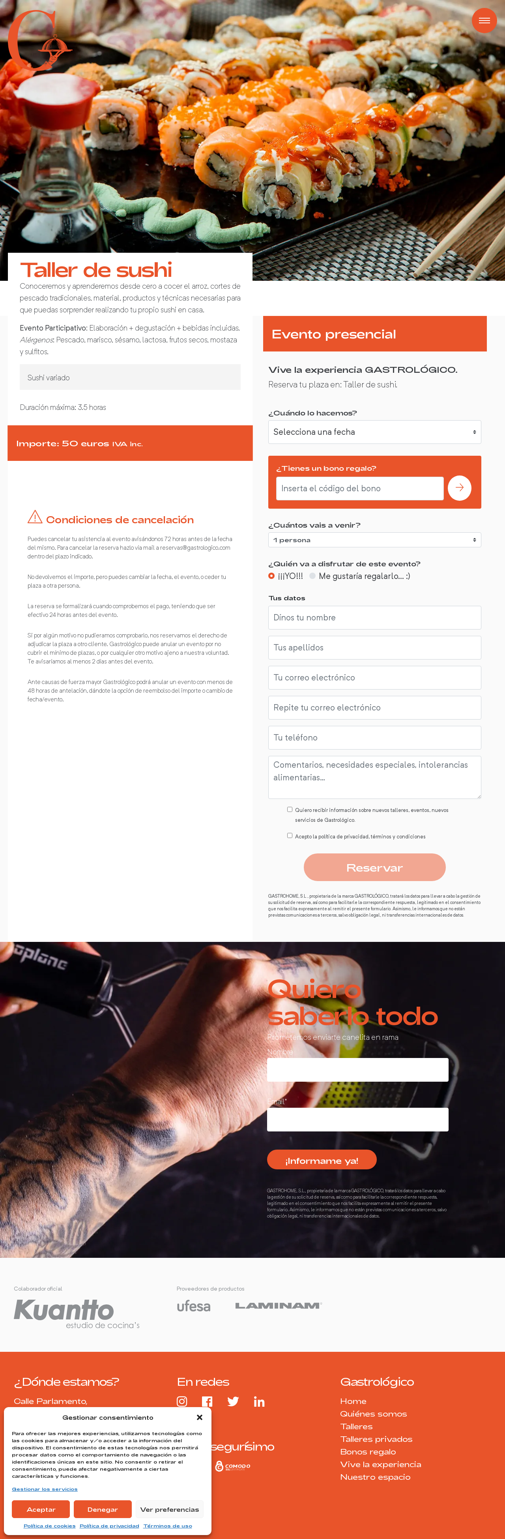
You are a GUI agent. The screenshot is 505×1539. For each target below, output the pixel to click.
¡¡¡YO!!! (290, 576)
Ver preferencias (169, 1509)
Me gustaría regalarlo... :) (364, 576)
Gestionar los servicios (45, 1489)
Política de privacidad (109, 1525)
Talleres (356, 1426)
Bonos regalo (368, 1451)
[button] (200, 1417)
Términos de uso (167, 1525)
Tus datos (286, 597)
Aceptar (41, 1509)
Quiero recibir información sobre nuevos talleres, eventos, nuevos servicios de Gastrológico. (372, 815)
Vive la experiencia (380, 1464)
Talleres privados (376, 1438)
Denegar (103, 1509)
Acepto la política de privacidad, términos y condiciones (360, 837)
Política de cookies (50, 1525)
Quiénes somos (373, 1413)
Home (353, 1401)
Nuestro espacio (375, 1476)
